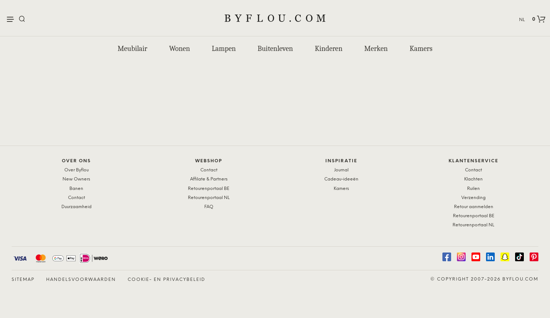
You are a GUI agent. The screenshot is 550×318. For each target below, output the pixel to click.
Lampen (224, 48)
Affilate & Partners (209, 179)
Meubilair (132, 48)
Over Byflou (76, 170)
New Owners (76, 179)
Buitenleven (275, 48)
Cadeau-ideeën (341, 179)
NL (522, 19)
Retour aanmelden (473, 206)
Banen (76, 188)
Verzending (473, 197)
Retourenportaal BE (208, 188)
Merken (376, 48)
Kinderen (328, 48)
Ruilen (473, 188)
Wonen (179, 48)
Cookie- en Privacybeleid (166, 279)
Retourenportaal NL (209, 197)
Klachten (473, 179)
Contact (76, 197)
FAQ (208, 206)
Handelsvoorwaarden (81, 279)
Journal (341, 170)
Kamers (421, 48)
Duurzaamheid (76, 206)
